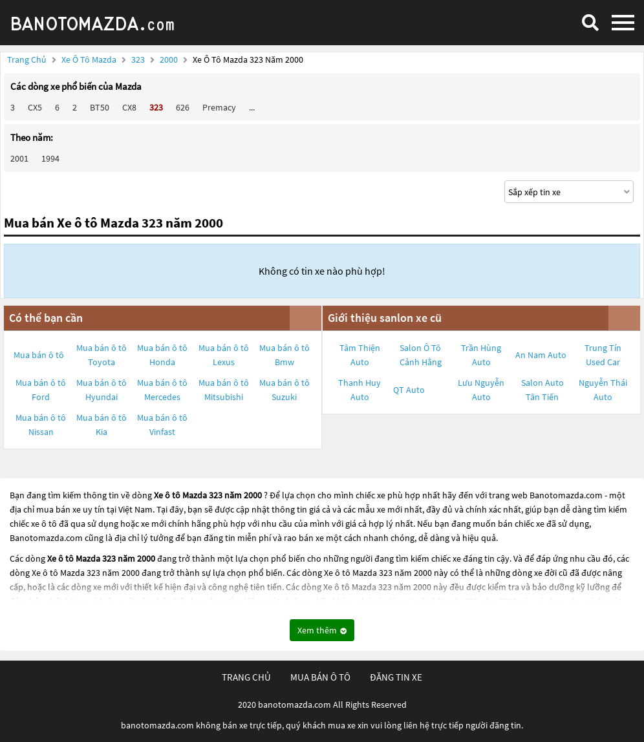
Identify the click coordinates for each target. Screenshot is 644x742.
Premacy (219, 107)
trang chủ (246, 677)
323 (139, 59)
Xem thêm (322, 630)
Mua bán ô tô (39, 355)
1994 (50, 158)
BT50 (99, 107)
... (252, 107)
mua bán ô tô (320, 677)
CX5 (35, 107)
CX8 (129, 107)
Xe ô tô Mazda (88, 59)
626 (182, 107)
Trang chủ (27, 59)
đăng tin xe (396, 677)
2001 (19, 158)
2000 (170, 59)
